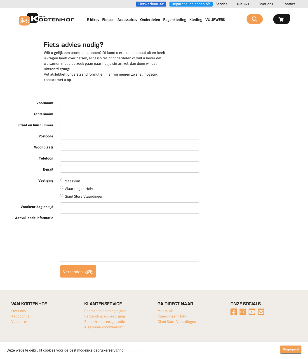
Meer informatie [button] (138, 350)
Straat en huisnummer (35, 125)
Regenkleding (174, 19)
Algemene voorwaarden (103, 326)
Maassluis (165, 310)
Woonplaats (43, 147)
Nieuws (243, 3)
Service (222, 3)
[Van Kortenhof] (46, 19)
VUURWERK (215, 19)
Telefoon (46, 158)
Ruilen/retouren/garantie (104, 321)
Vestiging (45, 180)
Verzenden (73, 271)
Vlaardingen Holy (172, 316)
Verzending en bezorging (104, 316)
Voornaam (44, 102)
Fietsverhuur (148, 4)
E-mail (48, 169)
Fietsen (108, 19)
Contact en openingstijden (105, 310)
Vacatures (19, 321)
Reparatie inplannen (188, 4)
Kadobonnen (21, 316)
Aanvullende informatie (34, 217)
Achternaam (43, 113)
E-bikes (93, 19)
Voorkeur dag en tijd (37, 206)
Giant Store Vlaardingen (177, 321)
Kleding (195, 19)
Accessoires (127, 19)
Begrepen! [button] (291, 349)
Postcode (46, 136)
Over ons (266, 3)
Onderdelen (150, 19)
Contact (288, 3)
